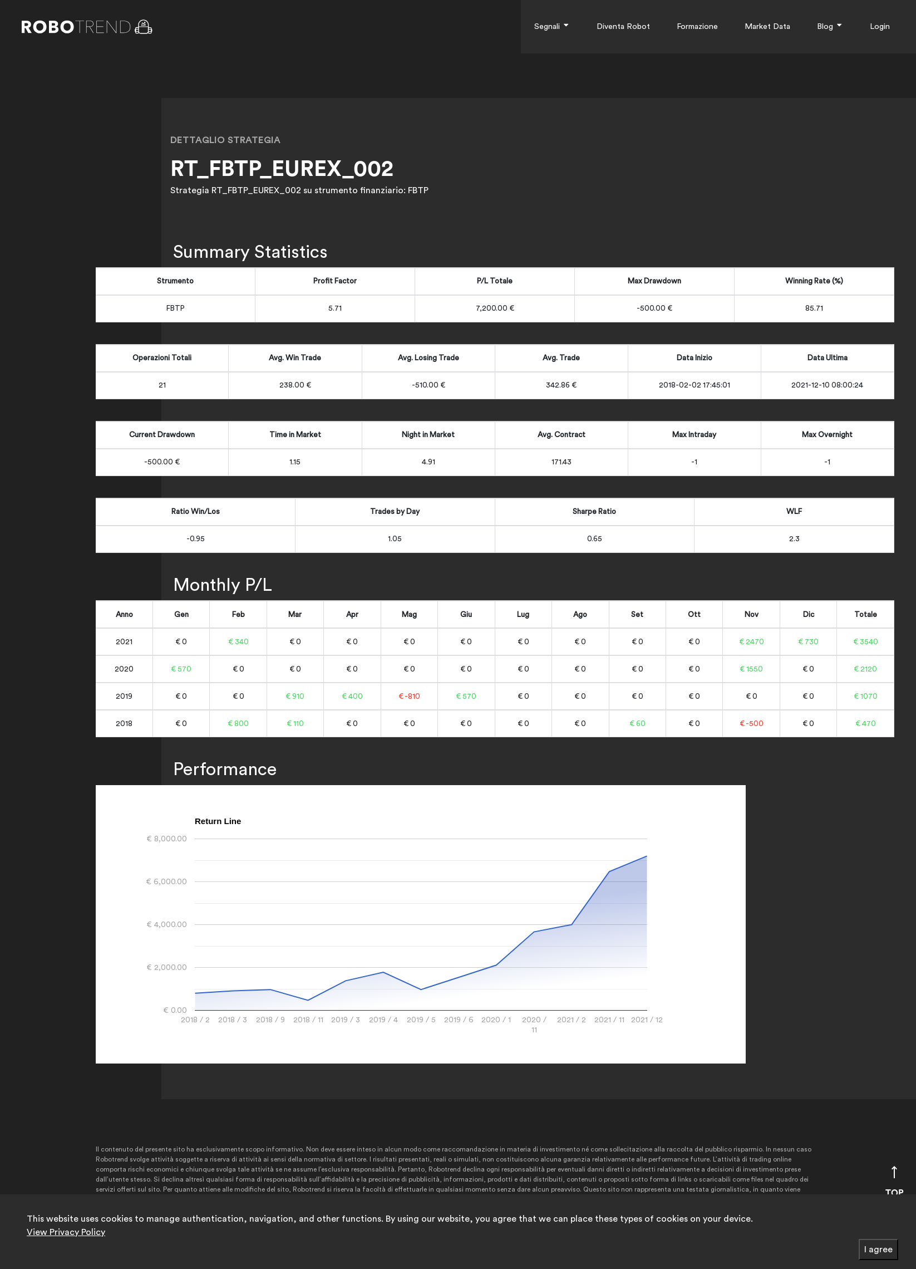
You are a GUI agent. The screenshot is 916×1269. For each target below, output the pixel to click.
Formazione (697, 26)
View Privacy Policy (66, 1232)
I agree (878, 1249)
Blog (830, 26)
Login (880, 26)
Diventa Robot (623, 26)
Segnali (552, 26)
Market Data (767, 26)
